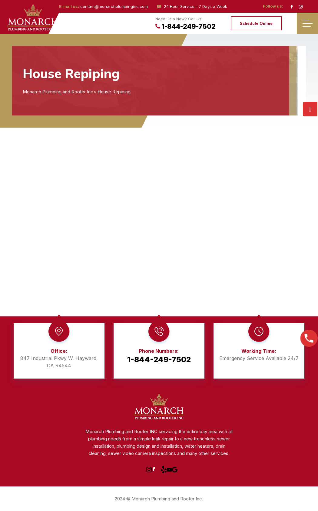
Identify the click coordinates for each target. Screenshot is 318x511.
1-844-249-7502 (185, 26)
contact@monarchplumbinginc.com (114, 6)
